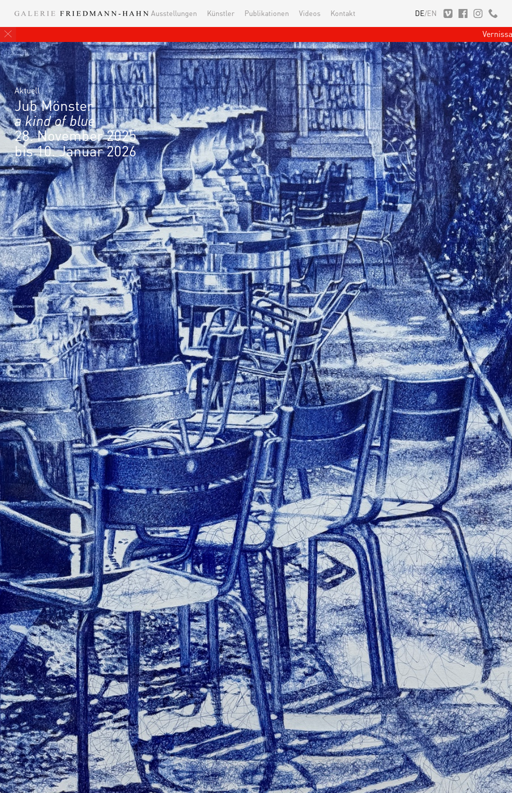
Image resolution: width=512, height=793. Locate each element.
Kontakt (343, 12)
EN (431, 12)
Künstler (220, 12)
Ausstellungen (174, 12)
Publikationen (266, 12)
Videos (309, 12)
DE (419, 12)
